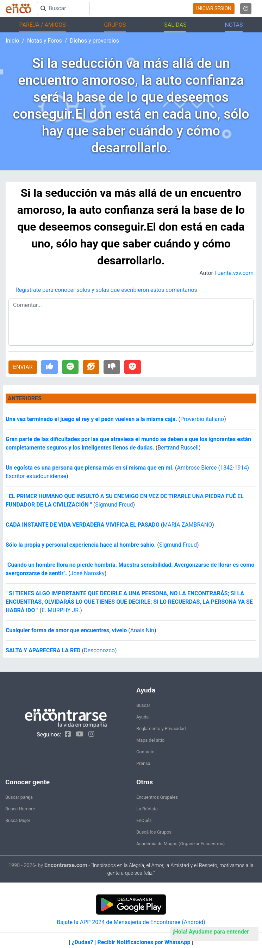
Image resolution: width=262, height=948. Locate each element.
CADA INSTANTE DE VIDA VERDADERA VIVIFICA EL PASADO (83, 524)
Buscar (143, 705)
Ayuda (142, 717)
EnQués (144, 820)
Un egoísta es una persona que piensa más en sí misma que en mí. (90, 467)
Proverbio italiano (202, 419)
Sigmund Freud (114, 504)
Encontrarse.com (65, 865)
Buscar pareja (19, 797)
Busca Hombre (20, 808)
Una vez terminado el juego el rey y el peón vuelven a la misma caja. (91, 419)
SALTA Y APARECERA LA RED (43, 650)
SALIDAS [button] (175, 24)
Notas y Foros (44, 40)
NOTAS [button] (234, 24)
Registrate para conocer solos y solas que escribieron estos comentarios (106, 290)
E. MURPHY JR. (61, 610)
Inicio (12, 40)
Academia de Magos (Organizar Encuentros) (180, 843)
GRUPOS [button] (115, 24)
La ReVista (147, 808)
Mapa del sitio (150, 740)
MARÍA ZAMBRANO (187, 524)
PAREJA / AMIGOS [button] (42, 24)
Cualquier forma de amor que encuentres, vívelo (66, 630)
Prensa (143, 763)
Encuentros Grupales (157, 797)
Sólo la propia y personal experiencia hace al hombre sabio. (81, 544)
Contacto (145, 751)
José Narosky (87, 573)
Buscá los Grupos (153, 832)
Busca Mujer (17, 820)
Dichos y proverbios (94, 40)
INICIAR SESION (213, 8)
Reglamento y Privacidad (161, 728)
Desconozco (99, 650)
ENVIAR (22, 367)
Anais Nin (142, 630)
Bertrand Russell (178, 447)
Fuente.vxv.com (234, 273)
